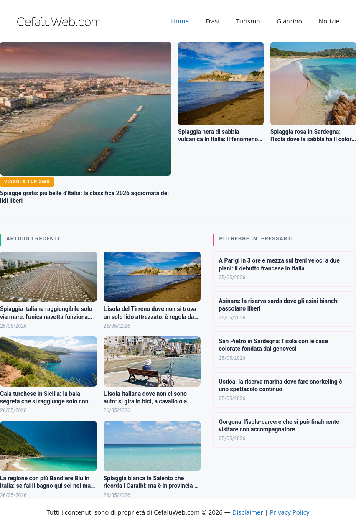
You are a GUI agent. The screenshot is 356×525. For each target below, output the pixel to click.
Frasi (212, 21)
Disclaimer (247, 512)
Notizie (329, 21)
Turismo (248, 21)
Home (180, 21)
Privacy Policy (290, 512)
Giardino (289, 21)
